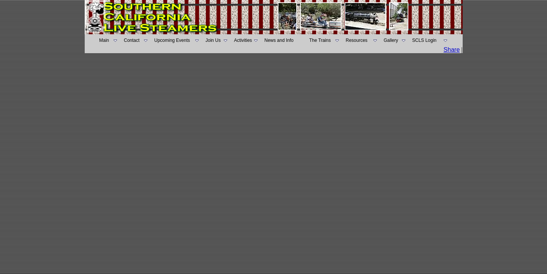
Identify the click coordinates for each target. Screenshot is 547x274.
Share (452, 49)
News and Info (279, 40)
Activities (243, 40)
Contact (131, 40)
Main (104, 40)
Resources (356, 40)
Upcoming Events (172, 40)
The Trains (320, 40)
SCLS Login (424, 40)
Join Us (213, 40)
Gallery (391, 40)
